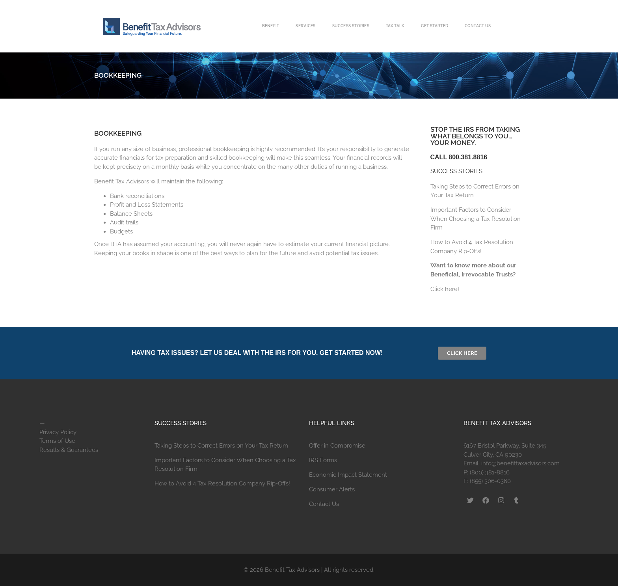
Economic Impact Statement (348, 474)
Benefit (270, 26)
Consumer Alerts (332, 489)
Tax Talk (395, 26)
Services (305, 26)
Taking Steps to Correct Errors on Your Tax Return (221, 445)
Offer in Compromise (337, 445)
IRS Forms (323, 460)
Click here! (444, 289)
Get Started (434, 26)
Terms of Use (57, 440)
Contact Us (478, 26)
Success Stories (350, 26)
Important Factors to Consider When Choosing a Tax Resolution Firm (475, 218)
